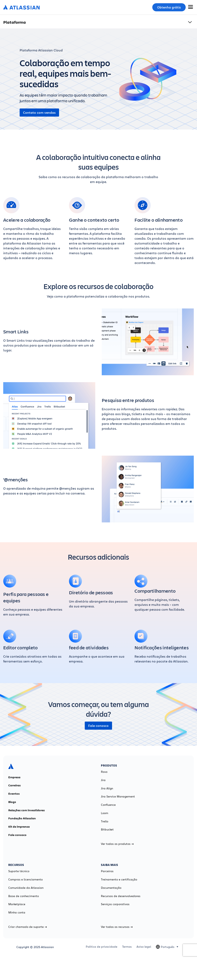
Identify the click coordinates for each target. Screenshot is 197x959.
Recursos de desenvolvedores (120, 896)
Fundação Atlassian (22, 818)
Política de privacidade (101, 946)
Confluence (108, 804)
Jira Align (107, 788)
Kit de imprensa (19, 826)
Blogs (12, 802)
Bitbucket (107, 829)
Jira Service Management (118, 796)
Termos (127, 946)
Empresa (14, 777)
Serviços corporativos (115, 904)
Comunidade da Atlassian (25, 887)
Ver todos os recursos (117, 926)
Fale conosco (98, 725)
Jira (103, 780)
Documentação (111, 887)
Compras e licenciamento (25, 879)
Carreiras (14, 785)
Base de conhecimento (23, 896)
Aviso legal (144, 946)
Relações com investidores (26, 810)
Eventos (14, 793)
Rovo (104, 771)
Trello (104, 821)
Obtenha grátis (169, 7)
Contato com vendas (39, 112)
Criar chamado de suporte (27, 926)
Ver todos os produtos (117, 843)
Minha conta (16, 912)
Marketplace (16, 904)
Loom (104, 813)
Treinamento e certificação (119, 879)
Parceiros (107, 871)
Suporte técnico (18, 871)
